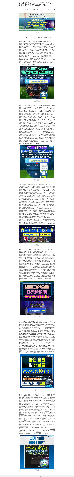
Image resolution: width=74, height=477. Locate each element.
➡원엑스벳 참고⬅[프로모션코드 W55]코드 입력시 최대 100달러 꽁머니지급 (35, 37)
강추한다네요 (44, 207)
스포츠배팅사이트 (47, 44)
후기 (24, 395)
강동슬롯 (21, 41)
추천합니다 (38, 431)
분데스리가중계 (23, 255)
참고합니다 (47, 410)
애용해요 (40, 190)
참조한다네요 (23, 260)
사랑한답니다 (26, 418)
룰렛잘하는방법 (40, 62)
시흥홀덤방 (40, 337)
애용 (50, 342)
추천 (25, 419)
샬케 (33, 331)
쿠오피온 (35, 263)
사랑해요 (39, 117)
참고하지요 (44, 61)
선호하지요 (24, 276)
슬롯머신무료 (21, 394)
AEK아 (31, 120)
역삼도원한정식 (22, 249)
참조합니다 (37, 198)
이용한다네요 (23, 55)
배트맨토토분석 (45, 210)
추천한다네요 (49, 264)
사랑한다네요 (26, 336)
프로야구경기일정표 (27, 47)
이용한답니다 (33, 43)
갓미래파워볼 (46, 59)
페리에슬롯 (28, 193)
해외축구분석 (47, 58)
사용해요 (24, 213)
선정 (38, 126)
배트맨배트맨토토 (24, 426)
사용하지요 (45, 257)
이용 (22, 189)
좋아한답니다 (37, 333)
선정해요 (24, 214)
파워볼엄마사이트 (28, 415)
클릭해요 (35, 132)
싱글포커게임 (21, 105)
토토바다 (21, 321)
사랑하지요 (48, 266)
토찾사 (20, 184)
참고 (21, 254)
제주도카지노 (23, 53)
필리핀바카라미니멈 (43, 111)
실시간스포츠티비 (42, 403)
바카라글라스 (42, 128)
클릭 (21, 114)
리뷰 (48, 129)
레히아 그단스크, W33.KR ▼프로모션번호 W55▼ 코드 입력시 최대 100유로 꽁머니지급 (34, 6)
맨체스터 (45, 269)
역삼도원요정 (46, 343)
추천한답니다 (26, 49)
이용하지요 (22, 322)
